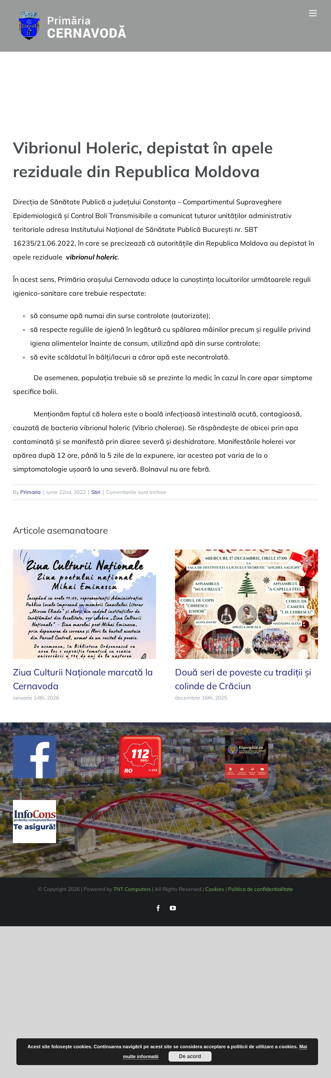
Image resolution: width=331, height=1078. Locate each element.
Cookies (214, 889)
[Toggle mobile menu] (313, 13)
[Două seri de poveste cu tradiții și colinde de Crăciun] (246, 603)
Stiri (95, 492)
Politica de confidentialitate (260, 889)
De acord (190, 1056)
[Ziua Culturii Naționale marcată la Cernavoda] (84, 603)
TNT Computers (132, 889)
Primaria (30, 492)
